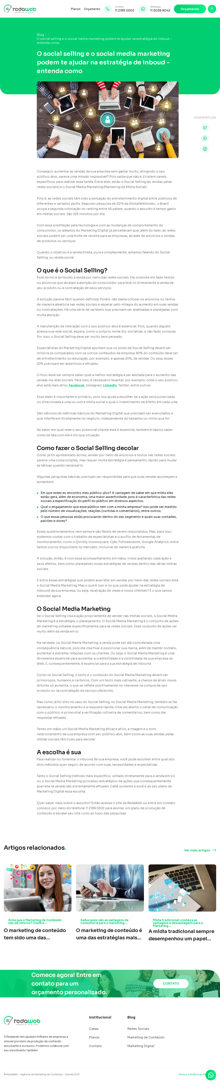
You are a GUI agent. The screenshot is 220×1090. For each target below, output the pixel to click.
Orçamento (92, 8)
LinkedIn (110, 385)
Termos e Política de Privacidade (197, 1074)
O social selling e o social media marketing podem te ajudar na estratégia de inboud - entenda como (104, 41)
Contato (95, 1046)
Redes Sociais (138, 1028)
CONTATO (171, 984)
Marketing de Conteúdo (145, 1037)
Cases (94, 1028)
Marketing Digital (140, 1046)
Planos (75, 8)
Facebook (77, 385)
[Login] (212, 9)
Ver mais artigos (197, 850)
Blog (40, 35)
